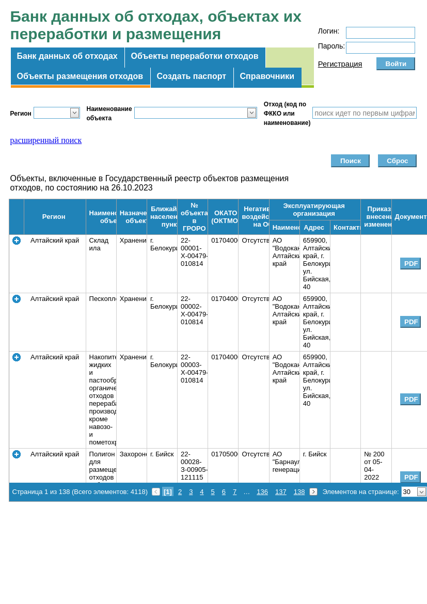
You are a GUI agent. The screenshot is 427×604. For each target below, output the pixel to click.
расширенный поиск (46, 140)
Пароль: (331, 46)
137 (281, 492)
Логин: (329, 31)
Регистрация (340, 64)
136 (262, 492)
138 (299, 492)
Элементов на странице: (360, 492)
